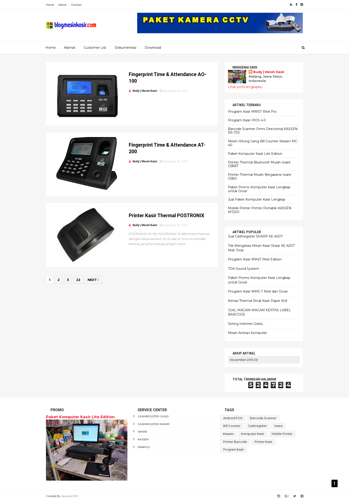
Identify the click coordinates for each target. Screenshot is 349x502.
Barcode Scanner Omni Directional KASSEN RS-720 (263, 131)
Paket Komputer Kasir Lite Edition (255, 154)
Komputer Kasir (252, 434)
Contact (76, 4)
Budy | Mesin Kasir (268, 72)
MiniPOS (144, 447)
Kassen (143, 439)
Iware (142, 431)
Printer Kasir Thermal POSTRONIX (166, 215)
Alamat (69, 48)
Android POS (233, 418)
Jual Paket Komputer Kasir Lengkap (256, 199)
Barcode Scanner (263, 418)
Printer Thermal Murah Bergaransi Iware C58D (259, 177)
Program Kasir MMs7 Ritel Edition (255, 259)
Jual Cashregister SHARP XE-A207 (255, 236)
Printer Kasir (263, 441)
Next (93, 280)
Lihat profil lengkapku (245, 87)
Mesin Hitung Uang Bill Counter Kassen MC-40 (263, 143)
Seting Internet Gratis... (246, 324)
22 (78, 280)
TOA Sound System (243, 269)
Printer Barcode (235, 441)
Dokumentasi (125, 48)
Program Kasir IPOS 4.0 (247, 120)
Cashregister (257, 426)
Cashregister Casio (153, 416)
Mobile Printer (282, 434)
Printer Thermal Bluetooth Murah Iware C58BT (259, 164)
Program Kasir (233, 449)
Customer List (95, 48)
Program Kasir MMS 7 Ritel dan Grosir (258, 291)
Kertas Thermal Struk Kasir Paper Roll (257, 301)
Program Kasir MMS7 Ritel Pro (252, 112)
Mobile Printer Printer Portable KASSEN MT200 (259, 210)
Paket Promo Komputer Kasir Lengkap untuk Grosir (259, 189)
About (62, 4)
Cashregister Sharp (154, 424)
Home (50, 4)
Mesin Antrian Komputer (247, 333)
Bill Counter (231, 426)
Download (153, 48)
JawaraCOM (69, 496)
